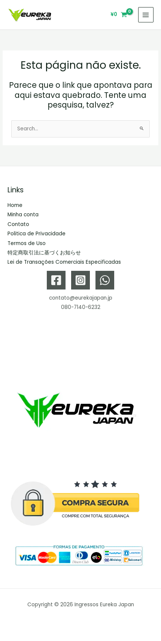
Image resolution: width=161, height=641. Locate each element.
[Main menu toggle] (146, 14)
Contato (18, 224)
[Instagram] (80, 280)
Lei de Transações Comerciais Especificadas (64, 262)
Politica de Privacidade (36, 233)
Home (14, 205)
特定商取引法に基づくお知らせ (44, 252)
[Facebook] (56, 280)
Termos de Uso (26, 243)
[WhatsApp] (104, 280)
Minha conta (23, 214)
